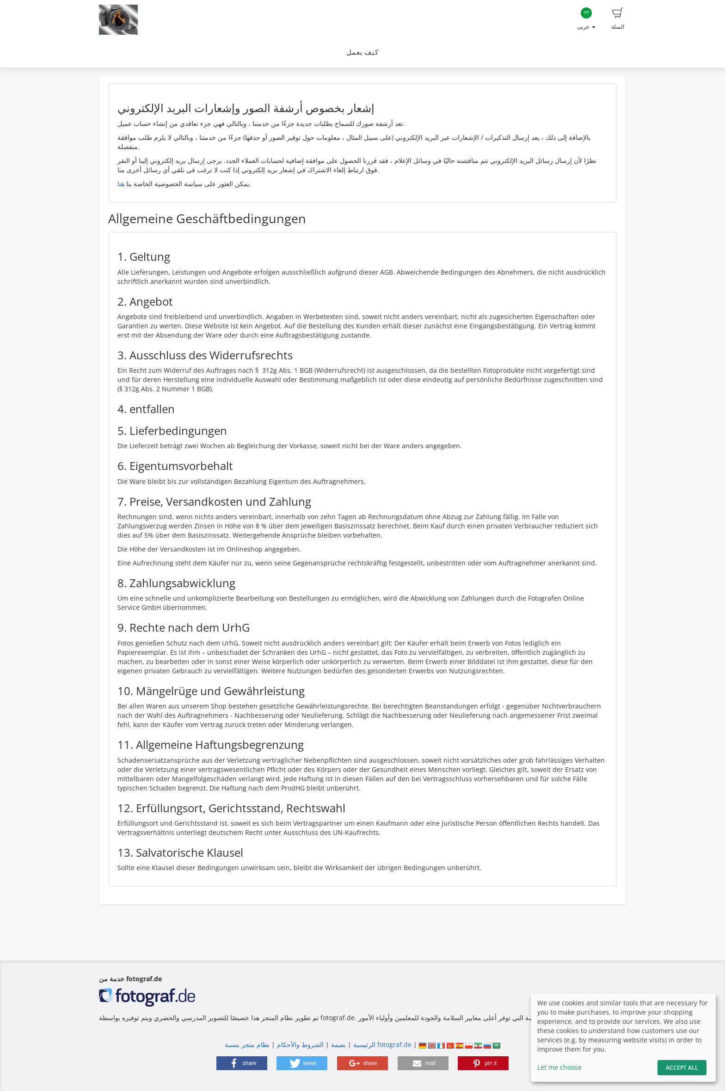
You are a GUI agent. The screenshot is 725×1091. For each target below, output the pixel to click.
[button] (241, 1063)
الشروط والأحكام (300, 1044)
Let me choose (559, 1067)
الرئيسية (363, 1044)
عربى (586, 19)
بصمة (337, 1044)
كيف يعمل (362, 52)
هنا (120, 183)
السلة (617, 19)
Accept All (682, 1068)
